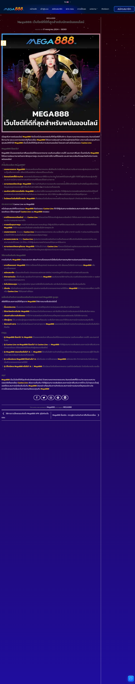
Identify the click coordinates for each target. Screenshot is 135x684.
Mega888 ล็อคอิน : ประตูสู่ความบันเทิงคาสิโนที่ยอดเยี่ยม (76, 415)
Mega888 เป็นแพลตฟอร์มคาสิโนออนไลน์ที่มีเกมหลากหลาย (24, 152)
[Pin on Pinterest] (58, 397)
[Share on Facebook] (37, 397)
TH (67, 2)
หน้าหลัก (33, 8)
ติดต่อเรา (105, 8)
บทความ (94, 8)
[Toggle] (5, 492)
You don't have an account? (15, 679)
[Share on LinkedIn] (65, 397)
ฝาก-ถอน (70, 8)
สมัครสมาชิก (57, 8)
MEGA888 (67, 407)
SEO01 (64, 29)
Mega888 (50, 18)
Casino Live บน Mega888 (23, 204)
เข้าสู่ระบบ (44, 8)
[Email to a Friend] (51, 397)
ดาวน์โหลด (81, 8)
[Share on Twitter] (44, 397)
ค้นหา (104, 18)
